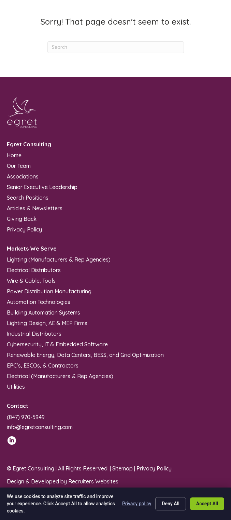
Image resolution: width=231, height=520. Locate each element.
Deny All (170, 503)
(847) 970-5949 (26, 417)
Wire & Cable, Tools (31, 280)
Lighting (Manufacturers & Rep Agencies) (59, 259)
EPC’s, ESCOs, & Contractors (42, 365)
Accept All (207, 503)
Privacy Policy (24, 229)
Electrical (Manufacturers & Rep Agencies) (60, 376)
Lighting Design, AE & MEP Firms (47, 323)
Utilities (16, 386)
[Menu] (216, 20)
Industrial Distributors (34, 333)
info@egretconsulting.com (40, 427)
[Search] (115, 47)
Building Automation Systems (43, 312)
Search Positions (27, 197)
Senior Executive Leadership (42, 187)
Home (14, 155)
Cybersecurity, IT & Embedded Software (57, 344)
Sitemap (122, 468)
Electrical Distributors (34, 270)
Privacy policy (136, 503)
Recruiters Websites (93, 481)
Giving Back (22, 218)
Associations (23, 176)
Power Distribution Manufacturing (49, 291)
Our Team (19, 165)
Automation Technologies (38, 301)
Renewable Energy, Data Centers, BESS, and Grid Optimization (85, 354)
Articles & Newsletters (34, 208)
